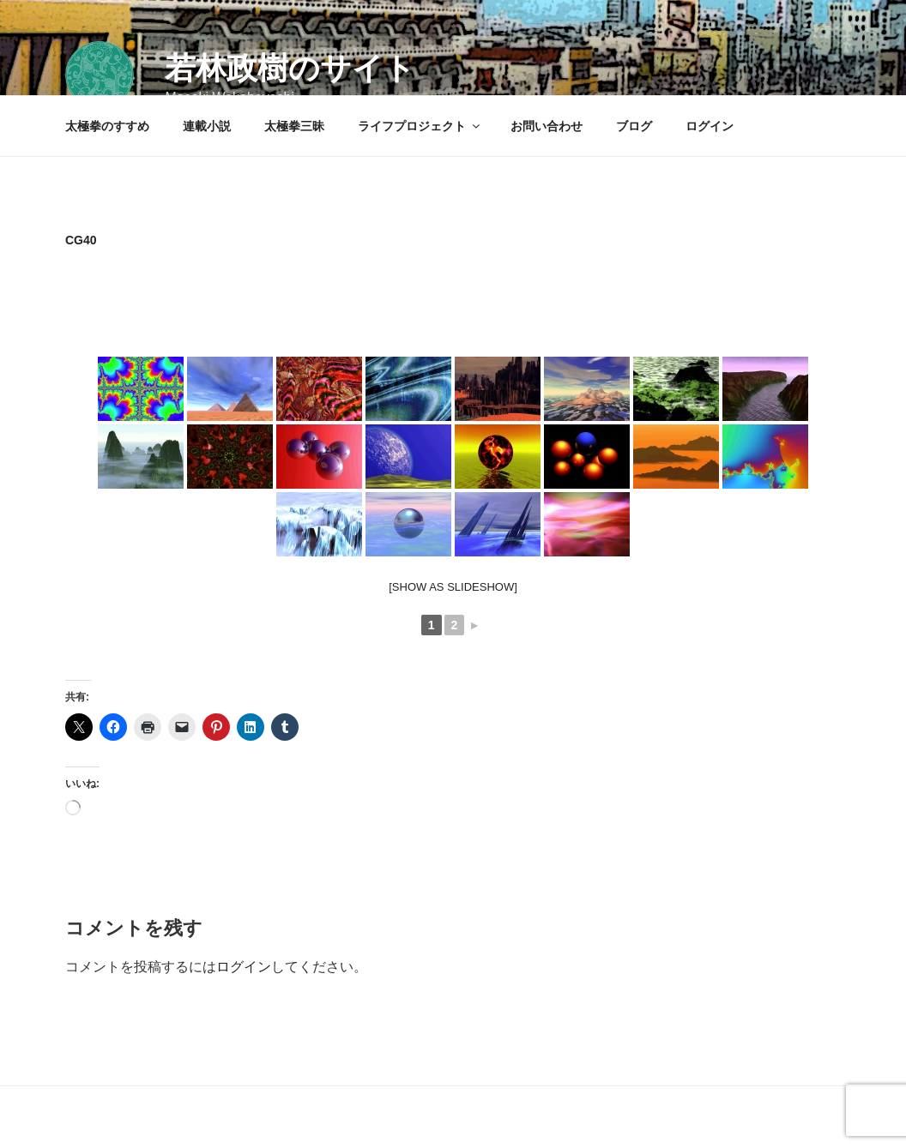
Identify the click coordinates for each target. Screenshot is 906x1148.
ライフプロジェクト (420, 126)
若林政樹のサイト (290, 68)
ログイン (710, 126)
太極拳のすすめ (107, 126)
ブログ (634, 126)
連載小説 (207, 126)
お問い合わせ (546, 126)
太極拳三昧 (294, 126)
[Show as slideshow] (453, 586)
